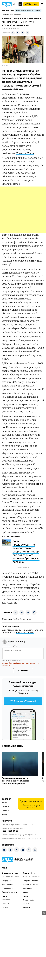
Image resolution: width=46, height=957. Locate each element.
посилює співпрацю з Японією (20, 576)
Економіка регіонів (9, 892)
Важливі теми (8, 10)
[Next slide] (42, 10)
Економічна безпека (31, 884)
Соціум (25, 892)
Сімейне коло (28, 900)
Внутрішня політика (10, 873)
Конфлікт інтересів (30, 881)
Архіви (4, 803)
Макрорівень (7, 881)
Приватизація (7, 888)
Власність (27, 908)
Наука (4, 896)
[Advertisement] (23, 210)
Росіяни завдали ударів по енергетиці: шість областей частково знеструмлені (15, 781)
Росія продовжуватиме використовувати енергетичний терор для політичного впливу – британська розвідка (26, 551)
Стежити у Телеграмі (23, 701)
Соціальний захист (30, 873)
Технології (6, 900)
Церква (5, 907)
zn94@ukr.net (30, 835)
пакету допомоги (12, 134)
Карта (4, 815)
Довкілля (5, 904)
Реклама (5, 807)
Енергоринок (7, 884)
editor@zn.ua (36, 839)
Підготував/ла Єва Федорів (15, 619)
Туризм (26, 904)
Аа (20, 4)
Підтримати (31, 4)
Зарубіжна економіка (31, 877)
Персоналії (27, 888)
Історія (25, 896)
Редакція (5, 811)
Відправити (23, 670)
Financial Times (25, 153)
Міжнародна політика (11, 877)
